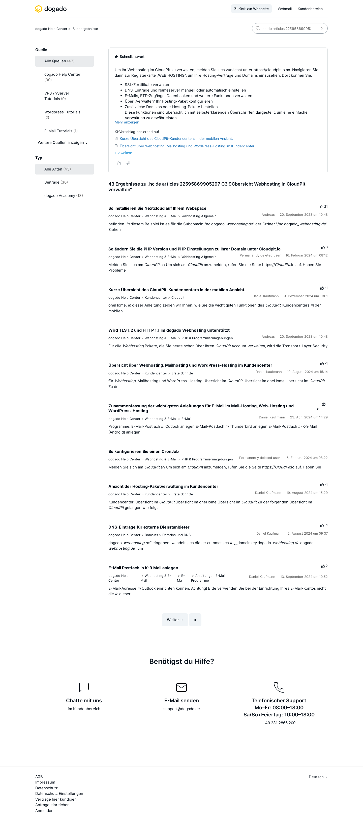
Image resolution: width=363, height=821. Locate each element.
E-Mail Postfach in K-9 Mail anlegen (143, 567)
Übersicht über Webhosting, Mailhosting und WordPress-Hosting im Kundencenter (190, 365)
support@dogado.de (181, 708)
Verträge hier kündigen (56, 799)
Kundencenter (156, 297)
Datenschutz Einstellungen (59, 793)
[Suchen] (284, 28)
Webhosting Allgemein (199, 216)
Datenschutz (46, 788)
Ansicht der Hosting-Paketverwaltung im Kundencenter (163, 486)
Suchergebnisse (85, 29)
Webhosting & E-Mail (161, 216)
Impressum (45, 782)
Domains (151, 535)
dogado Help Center (51, 29)
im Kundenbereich (84, 708)
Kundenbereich (310, 9)
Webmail (285, 9)
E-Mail (186, 419)
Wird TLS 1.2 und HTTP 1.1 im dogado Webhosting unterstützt (169, 330)
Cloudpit (178, 297)
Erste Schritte (182, 373)
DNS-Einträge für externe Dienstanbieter (149, 527)
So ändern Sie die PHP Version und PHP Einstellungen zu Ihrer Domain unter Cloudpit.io (194, 248)
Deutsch (318, 776)
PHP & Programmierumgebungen (207, 338)
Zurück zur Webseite (251, 9)
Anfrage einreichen (52, 804)
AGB (39, 776)
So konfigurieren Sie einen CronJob (143, 451)
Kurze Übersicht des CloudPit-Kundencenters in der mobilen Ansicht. (177, 289)
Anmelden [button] (44, 810)
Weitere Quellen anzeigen (61, 142)
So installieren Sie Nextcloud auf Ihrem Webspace (157, 208)
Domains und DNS (176, 535)
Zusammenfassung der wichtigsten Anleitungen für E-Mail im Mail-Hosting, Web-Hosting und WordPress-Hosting (201, 408)
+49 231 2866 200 (279, 722)
